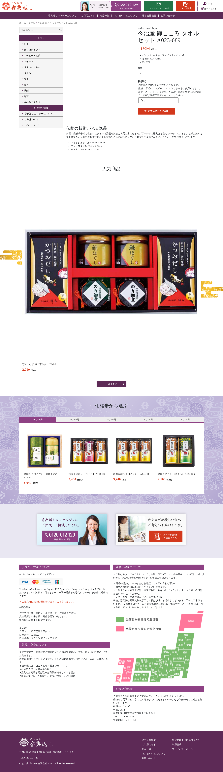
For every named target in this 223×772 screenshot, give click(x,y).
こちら (176, 88)
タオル (32, 23)
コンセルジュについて (125, 15)
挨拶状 (142, 81)
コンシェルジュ (33, 125)
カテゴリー (41, 38)
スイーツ (28, 61)
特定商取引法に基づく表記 (186, 740)
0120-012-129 (31, 757)
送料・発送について (128, 567)
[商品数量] (142, 73)
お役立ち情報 (41, 108)
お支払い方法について (36, 567)
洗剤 (26, 90)
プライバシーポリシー (184, 749)
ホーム (22, 23)
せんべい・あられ (33, 67)
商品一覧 (104, 15)
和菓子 (27, 79)
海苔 (26, 96)
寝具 (26, 85)
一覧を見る (111, 384)
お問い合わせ (168, 15)
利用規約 (176, 744)
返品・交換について (34, 644)
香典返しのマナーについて (62, 15)
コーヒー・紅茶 (32, 55)
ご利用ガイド (88, 15)
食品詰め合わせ (32, 102)
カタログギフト (32, 50)
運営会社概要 (149, 15)
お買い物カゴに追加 (158, 111)
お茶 (26, 44)
